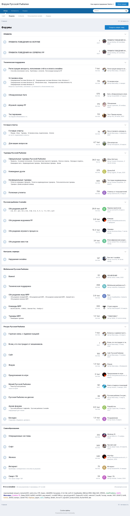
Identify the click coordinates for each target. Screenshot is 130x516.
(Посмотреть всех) (120, 487)
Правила (14, 161)
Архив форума (16, 406)
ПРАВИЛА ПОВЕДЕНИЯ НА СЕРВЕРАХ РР (27, 52)
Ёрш (108, 295)
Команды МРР (15, 306)
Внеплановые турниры (49, 163)
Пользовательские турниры (66, 182)
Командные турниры (18, 318)
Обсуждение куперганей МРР (56, 297)
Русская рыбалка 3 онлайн (15, 202)
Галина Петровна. (117, 161)
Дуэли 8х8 (111, 170)
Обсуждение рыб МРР (37, 297)
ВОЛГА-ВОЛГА (16, 308)
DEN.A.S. (114, 436)
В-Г (16, 211)
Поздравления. (112, 418)
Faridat (114, 478)
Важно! (12, 276)
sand (113, 277)
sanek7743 (115, 242)
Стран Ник (115, 408)
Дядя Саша (115, 447)
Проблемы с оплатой (38, 71)
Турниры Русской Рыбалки (15, 153)
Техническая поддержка (14, 62)
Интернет (13, 466)
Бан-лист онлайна (113, 257)
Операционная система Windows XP (23, 80)
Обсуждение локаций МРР (20, 297)
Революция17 (116, 308)
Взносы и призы (64, 161)
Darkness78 (115, 193)
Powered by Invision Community (65, 513)
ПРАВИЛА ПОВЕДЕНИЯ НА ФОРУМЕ (25, 42)
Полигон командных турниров (21, 182)
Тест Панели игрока (114, 114)
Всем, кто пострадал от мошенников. (26, 344)
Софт (11, 447)
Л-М (31, 211)
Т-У (46, 211)
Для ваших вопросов (18, 143)
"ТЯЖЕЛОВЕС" (112, 316)
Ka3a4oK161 (115, 468)
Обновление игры (42, 82)
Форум (13, 133)
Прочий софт (111, 445)
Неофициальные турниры (20, 180)
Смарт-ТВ (13, 476)
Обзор (5, 11)
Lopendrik (115, 105)
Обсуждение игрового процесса (24, 231)
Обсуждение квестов (19, 242)
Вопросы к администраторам (117, 333)
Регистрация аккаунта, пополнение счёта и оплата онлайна (36, 69)
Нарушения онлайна (18, 259)
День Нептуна (112, 159)
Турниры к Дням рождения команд (22, 184)
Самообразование (11, 428)
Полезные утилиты (17, 192)
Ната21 (114, 387)
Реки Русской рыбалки (19, 386)
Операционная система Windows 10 (60, 82)
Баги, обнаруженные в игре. (117, 94)
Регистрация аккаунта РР (54, 71)
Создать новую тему (116, 27)
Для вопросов (112, 142)
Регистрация (122, 4)
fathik (113, 318)
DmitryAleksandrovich (118, 220)
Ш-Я (53, 211)
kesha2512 (115, 210)
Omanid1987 (115, 96)
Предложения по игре (19, 375)
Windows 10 (111, 434)
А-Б (12, 211)
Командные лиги (16, 163)
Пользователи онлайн (35, 16)
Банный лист (71, 297)
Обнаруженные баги (18, 95)
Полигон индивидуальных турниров (44, 182)
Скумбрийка (116, 297)
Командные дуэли (17, 171)
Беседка (13, 418)
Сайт (3, 16)
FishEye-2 (41, 308)
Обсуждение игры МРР (19, 295)
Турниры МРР (15, 316)
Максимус (115, 70)
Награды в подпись (77, 161)
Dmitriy (114, 42)
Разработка (111, 406)
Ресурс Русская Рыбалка (14, 327)
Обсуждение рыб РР (18, 209)
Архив (60, 163)
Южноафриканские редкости (117, 240)
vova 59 (114, 259)
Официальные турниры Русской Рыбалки (27, 159)
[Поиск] (104, 10)
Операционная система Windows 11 (23, 84)
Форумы (12, 16)
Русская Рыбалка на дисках (22, 397)
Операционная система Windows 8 (23, 82)
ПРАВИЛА (8, 34)
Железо (13, 457)
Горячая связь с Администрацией (24, 334)
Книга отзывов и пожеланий (117, 385)
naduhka (114, 287)
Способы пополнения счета (20, 71)
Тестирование (15, 114)
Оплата (52, 133)
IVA (113, 116)
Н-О (35, 211)
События (21, 16)
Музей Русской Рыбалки (20, 384)
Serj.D (113, 420)
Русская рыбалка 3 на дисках (117, 395)
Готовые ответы (11, 125)
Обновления (111, 103)
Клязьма (110, 218)
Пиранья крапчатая (114, 208)
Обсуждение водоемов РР (21, 220)
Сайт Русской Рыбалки (115, 353)
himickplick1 (115, 144)
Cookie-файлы (65, 510)
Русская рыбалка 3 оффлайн (20, 408)
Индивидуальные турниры (32, 163)
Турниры (24, 133)
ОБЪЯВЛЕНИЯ (112, 275)
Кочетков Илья (116, 231)
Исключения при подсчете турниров (46, 161)
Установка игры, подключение (39, 133)
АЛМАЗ (24, 308)
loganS (114, 172)
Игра (18, 133)
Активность (15, 11)
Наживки (110, 229)
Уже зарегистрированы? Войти (102, 4)
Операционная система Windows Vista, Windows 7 (53, 80)
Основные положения (26, 161)
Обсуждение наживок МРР (20, 299)
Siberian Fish (32, 308)
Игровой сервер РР (18, 105)
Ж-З (23, 211)
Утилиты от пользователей (117, 191)
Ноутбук (110, 455)
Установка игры (16, 78)
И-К (27, 211)
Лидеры (48, 16)
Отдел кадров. (112, 306)
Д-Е (20, 211)
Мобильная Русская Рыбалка (16, 269)
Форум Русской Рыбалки (15, 4)
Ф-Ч (49, 211)
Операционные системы (20, 436)
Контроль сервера (11, 252)
